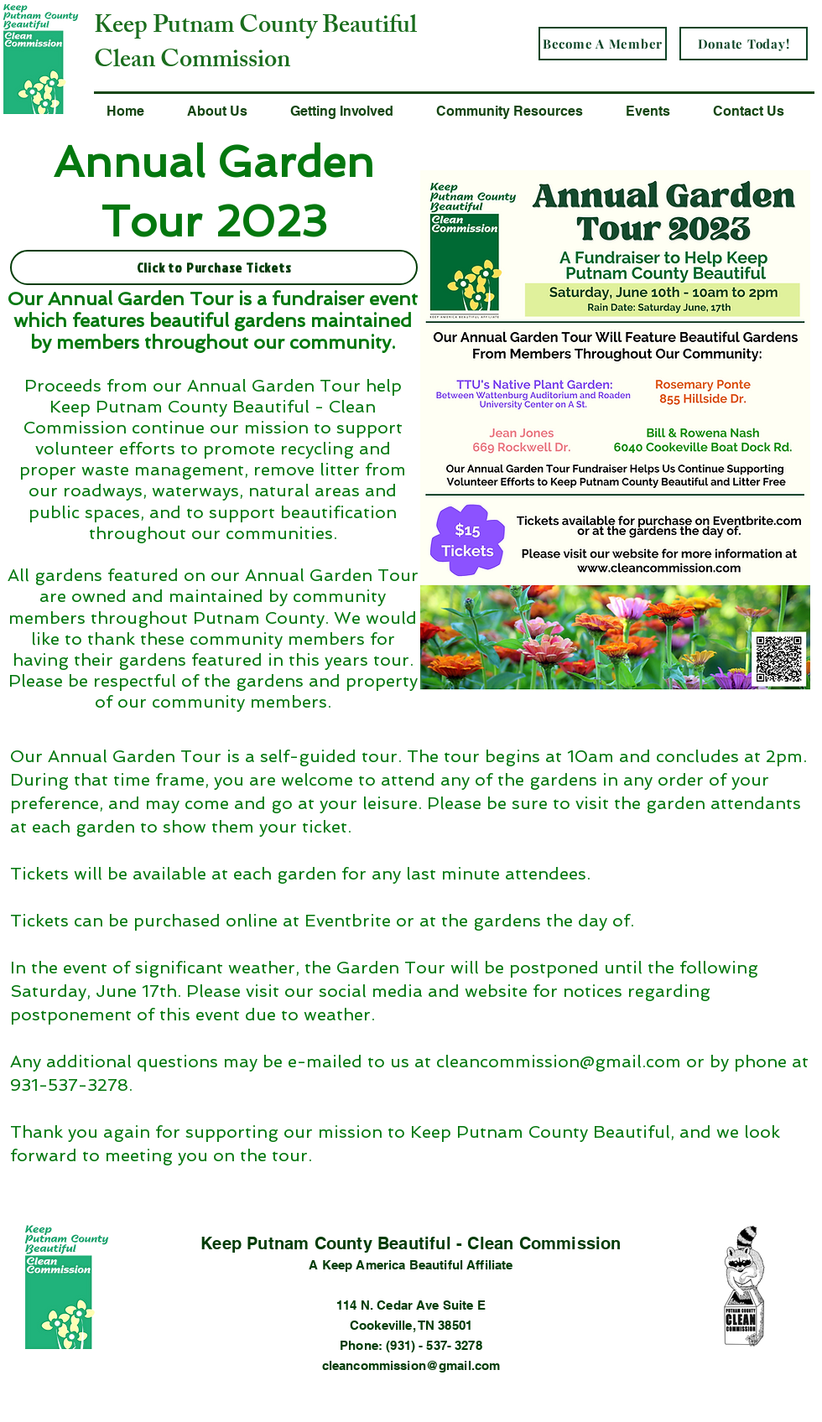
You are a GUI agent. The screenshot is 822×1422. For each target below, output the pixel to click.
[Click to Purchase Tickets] (214, 267)
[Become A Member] (602, 43)
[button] (226, 111)
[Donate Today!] (743, 43)
